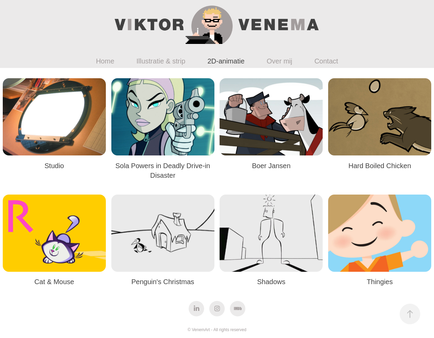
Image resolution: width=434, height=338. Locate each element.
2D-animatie (226, 61)
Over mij (279, 61)
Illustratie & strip (160, 61)
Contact (326, 61)
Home (105, 61)
